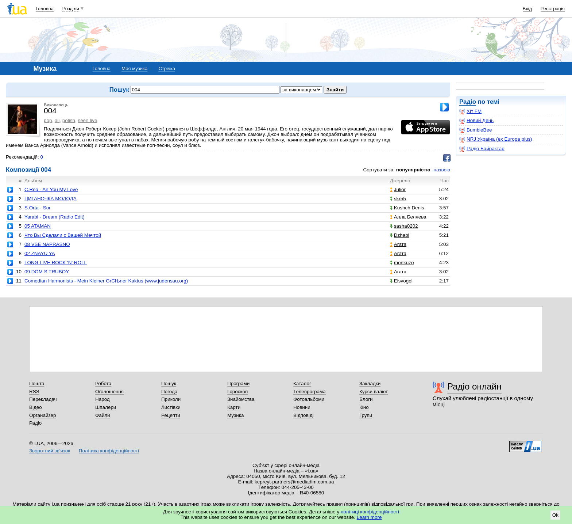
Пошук (168, 383)
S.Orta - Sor (37, 207)
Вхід (527, 8)
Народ (102, 399)
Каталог (302, 383)
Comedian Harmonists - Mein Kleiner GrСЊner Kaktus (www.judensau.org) (106, 281)
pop (48, 120)
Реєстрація (553, 8)
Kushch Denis (407, 207)
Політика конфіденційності (109, 450)
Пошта (36, 383)
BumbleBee (475, 130)
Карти (233, 407)
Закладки (369, 383)
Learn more (369, 517)
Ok (555, 515)
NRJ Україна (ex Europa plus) (495, 139)
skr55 (398, 198)
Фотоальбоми (308, 399)
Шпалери (105, 407)
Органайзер (42, 415)
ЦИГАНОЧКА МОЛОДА (50, 198)
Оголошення (109, 391)
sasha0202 (404, 226)
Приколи (171, 399)
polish (68, 120)
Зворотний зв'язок (49, 450)
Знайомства (241, 399)
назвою (442, 169)
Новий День (476, 121)
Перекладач (43, 399)
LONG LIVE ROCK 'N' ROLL (55, 262)
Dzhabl (399, 235)
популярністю (413, 169)
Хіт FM (470, 111)
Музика (235, 415)
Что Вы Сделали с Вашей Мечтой (62, 235)
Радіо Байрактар (482, 149)
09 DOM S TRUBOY (46, 271)
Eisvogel (401, 281)
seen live (87, 120)
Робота (103, 383)
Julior (398, 189)
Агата (398, 244)
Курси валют (373, 391)
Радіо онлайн (474, 386)
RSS (34, 391)
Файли (102, 415)
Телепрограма (309, 391)
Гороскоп (237, 391)
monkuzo (402, 262)
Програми (238, 383)
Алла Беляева (408, 217)
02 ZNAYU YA (39, 253)
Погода (169, 391)
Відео (35, 407)
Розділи (70, 8)
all (57, 120)
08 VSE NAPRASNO (47, 244)
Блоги (366, 399)
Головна (45, 8)
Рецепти (170, 415)
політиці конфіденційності (370, 511)
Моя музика (134, 68)
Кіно (364, 407)
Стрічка (166, 68)
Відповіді (303, 415)
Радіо (467, 101)
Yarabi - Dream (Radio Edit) (54, 217)
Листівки (171, 407)
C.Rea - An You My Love (51, 189)
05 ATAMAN (37, 226)
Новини (301, 407)
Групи (365, 415)
